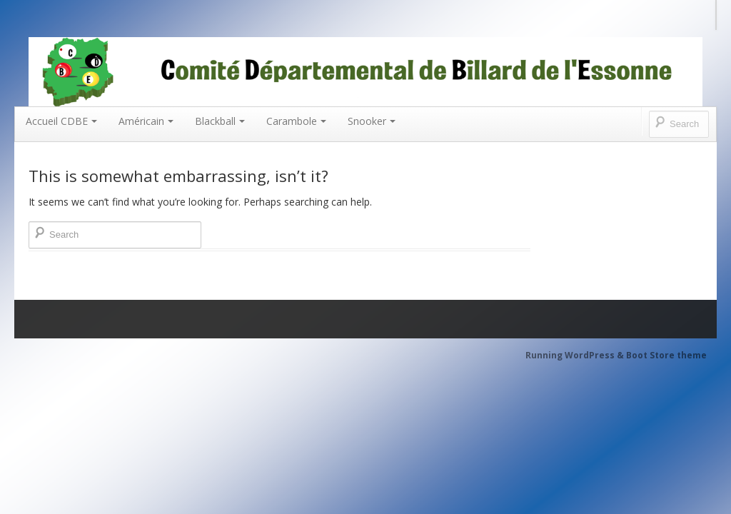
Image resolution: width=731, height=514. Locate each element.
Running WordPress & (575, 355)
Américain (146, 121)
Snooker (371, 121)
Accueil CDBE (61, 121)
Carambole (296, 121)
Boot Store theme (666, 355)
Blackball (220, 121)
